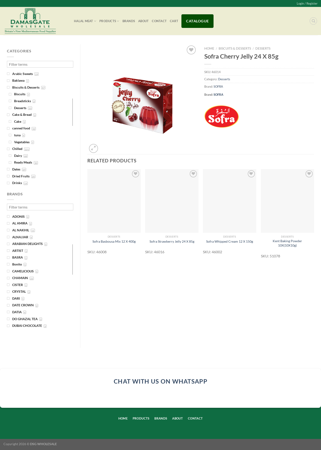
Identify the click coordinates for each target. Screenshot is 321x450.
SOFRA (218, 86)
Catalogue (197, 21)
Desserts (262, 48)
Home (209, 48)
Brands (128, 21)
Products (109, 21)
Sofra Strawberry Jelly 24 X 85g (172, 241)
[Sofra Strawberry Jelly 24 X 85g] (172, 201)
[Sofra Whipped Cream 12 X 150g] (229, 201)
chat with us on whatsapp (160, 381)
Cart (174, 21)
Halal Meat (85, 21)
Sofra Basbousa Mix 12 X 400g (114, 241)
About (143, 21)
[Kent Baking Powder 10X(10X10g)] (287, 201)
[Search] (313, 21)
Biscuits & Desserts (235, 48)
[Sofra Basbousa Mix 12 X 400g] (114, 201)
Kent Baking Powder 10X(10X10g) (287, 243)
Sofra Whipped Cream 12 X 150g (229, 241)
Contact (159, 21)
